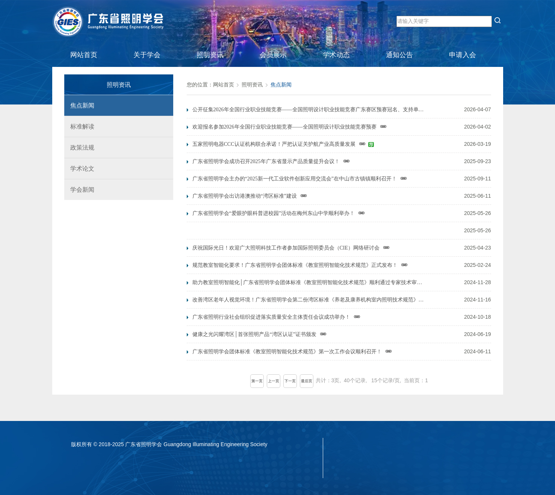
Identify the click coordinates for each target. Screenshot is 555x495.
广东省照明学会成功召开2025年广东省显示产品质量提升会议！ (271, 162)
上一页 (273, 381)
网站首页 (83, 55)
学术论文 (79, 168)
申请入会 (462, 55)
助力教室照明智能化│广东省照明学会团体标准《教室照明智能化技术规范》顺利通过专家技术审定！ (309, 283)
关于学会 (146, 55)
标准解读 (79, 126)
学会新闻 (79, 189)
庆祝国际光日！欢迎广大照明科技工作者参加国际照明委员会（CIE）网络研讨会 (291, 248)
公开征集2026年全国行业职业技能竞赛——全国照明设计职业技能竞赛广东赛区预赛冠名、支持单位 (309, 110)
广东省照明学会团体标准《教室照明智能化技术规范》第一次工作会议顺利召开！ (292, 352)
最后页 (306, 381)
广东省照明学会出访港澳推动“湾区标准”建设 (249, 196)
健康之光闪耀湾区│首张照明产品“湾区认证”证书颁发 (259, 335)
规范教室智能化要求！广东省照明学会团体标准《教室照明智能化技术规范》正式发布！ (300, 265)
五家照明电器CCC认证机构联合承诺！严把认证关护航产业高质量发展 (283, 144)
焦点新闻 (79, 105)
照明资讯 (210, 55)
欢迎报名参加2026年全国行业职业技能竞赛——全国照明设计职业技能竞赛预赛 (289, 127)
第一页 (257, 381)
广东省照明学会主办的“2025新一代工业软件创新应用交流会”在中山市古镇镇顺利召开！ (299, 179)
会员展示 (273, 55)
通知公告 (399, 55)
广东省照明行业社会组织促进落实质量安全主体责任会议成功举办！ (276, 317)
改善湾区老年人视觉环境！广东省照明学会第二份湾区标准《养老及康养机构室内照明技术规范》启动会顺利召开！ (309, 300)
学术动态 (336, 55)
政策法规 (79, 147)
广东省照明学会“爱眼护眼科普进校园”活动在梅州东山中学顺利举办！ (278, 214)
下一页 (290, 381)
